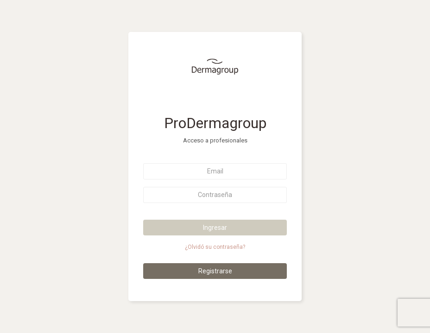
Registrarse (215, 271)
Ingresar (215, 227)
